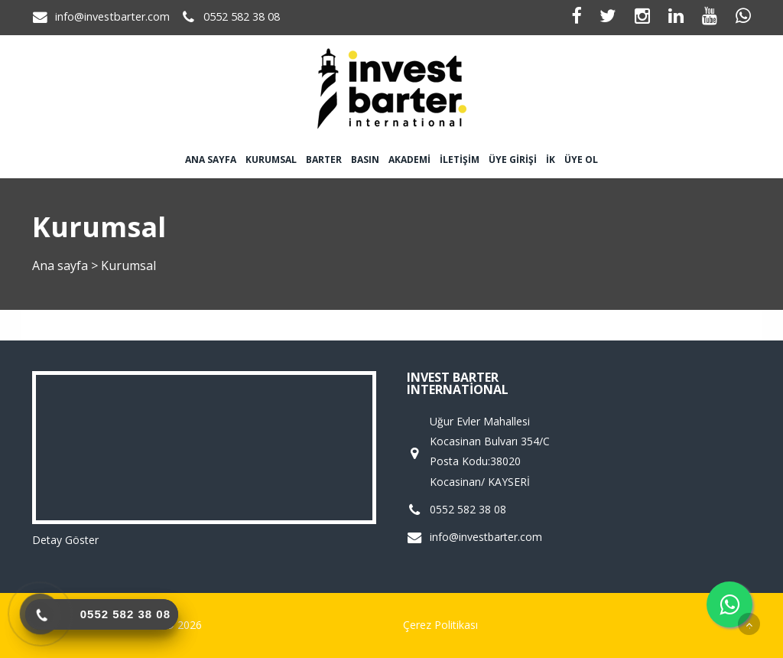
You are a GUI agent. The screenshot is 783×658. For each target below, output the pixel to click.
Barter (324, 159)
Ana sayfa (210, 159)
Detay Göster (65, 540)
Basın (365, 159)
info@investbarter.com (112, 16)
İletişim (459, 159)
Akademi (409, 159)
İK (550, 159)
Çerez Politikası (440, 624)
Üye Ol (581, 159)
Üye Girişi (513, 159)
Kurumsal (271, 159)
